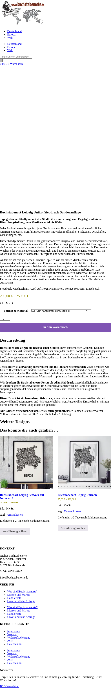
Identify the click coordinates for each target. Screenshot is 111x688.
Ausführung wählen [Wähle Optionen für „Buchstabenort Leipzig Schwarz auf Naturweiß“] (15, 531)
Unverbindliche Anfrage (21, 601)
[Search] (1, 60)
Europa (11, 34)
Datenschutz (14, 644)
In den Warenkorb (55, 327)
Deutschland (14, 31)
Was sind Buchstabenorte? (22, 591)
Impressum (13, 631)
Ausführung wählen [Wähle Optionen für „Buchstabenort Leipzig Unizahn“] (73, 528)
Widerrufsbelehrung (18, 637)
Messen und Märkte (18, 594)
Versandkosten (14, 514)
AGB (10, 640)
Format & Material (16, 310)
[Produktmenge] (5, 319)
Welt (10, 37)
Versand (12, 634)
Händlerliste (14, 597)
